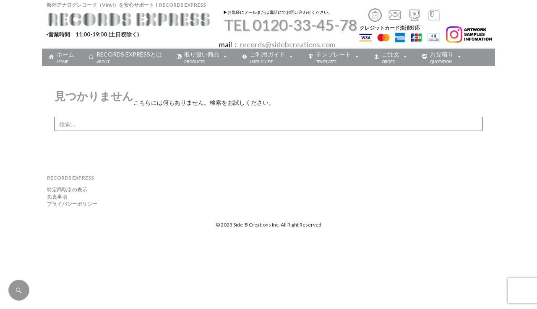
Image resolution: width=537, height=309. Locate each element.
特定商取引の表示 (64, 189)
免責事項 (54, 196)
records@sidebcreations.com (288, 44)
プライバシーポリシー (69, 204)
